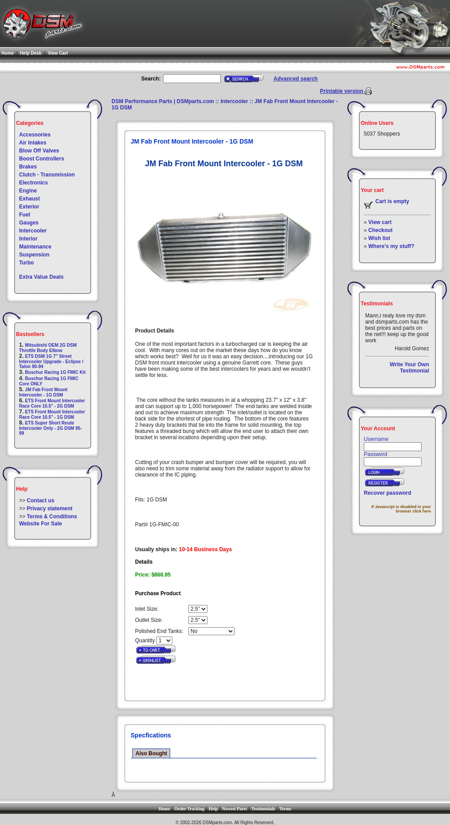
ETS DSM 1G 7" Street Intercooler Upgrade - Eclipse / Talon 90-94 (51, 361)
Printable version (342, 91)
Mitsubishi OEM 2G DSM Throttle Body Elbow (47, 348)
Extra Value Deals (41, 277)
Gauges (29, 223)
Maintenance (35, 247)
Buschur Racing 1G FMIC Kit (55, 372)
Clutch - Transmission (47, 175)
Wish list (379, 238)
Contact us (40, 500)
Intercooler (33, 231)
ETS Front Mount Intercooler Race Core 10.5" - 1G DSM (52, 414)
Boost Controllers (41, 159)
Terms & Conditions (52, 516)
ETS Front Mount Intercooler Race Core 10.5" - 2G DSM (52, 403)
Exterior (29, 207)
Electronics (33, 183)
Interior (28, 239)
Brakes (28, 167)
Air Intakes (32, 143)
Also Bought (151, 753)
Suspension (34, 255)
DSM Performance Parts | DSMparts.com (163, 101)
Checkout (380, 230)
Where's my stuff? (391, 246)
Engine (28, 191)
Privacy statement (49, 508)
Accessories (35, 135)
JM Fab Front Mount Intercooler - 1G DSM (43, 392)
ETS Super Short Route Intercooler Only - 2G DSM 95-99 (50, 428)
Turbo (26, 263)
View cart (379, 222)
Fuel (24, 215)
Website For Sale (40, 524)
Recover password (387, 493)
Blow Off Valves (39, 151)
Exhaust (29, 199)
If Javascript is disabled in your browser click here (401, 509)
